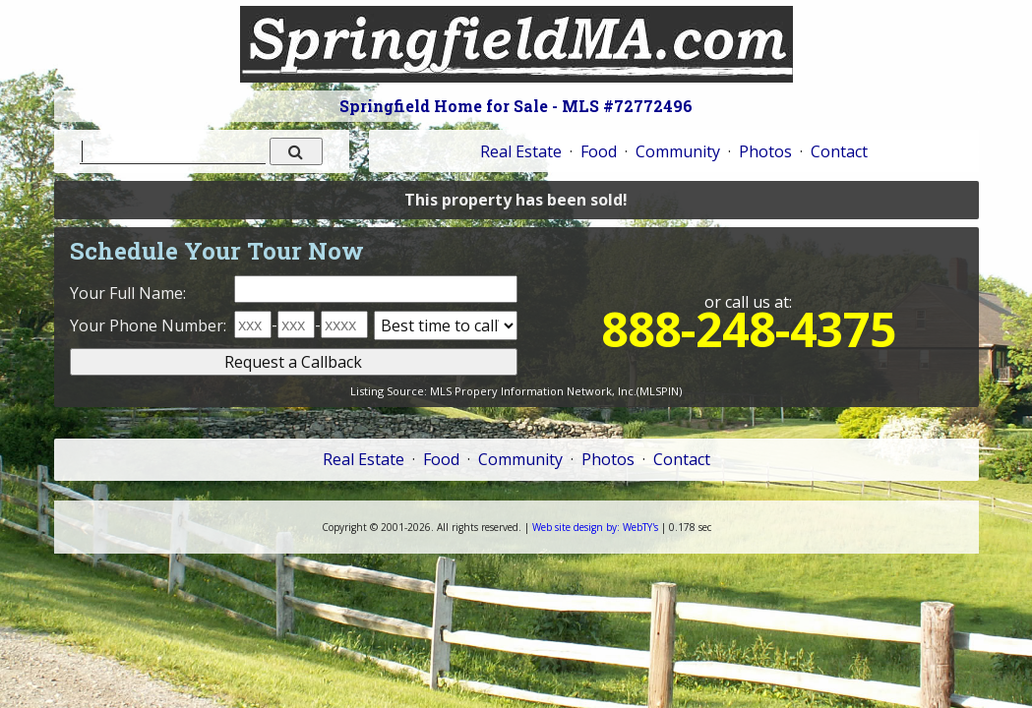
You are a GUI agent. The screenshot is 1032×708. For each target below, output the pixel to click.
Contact (839, 151)
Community (678, 151)
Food (598, 151)
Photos (765, 151)
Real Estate (521, 151)
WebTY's (595, 527)
